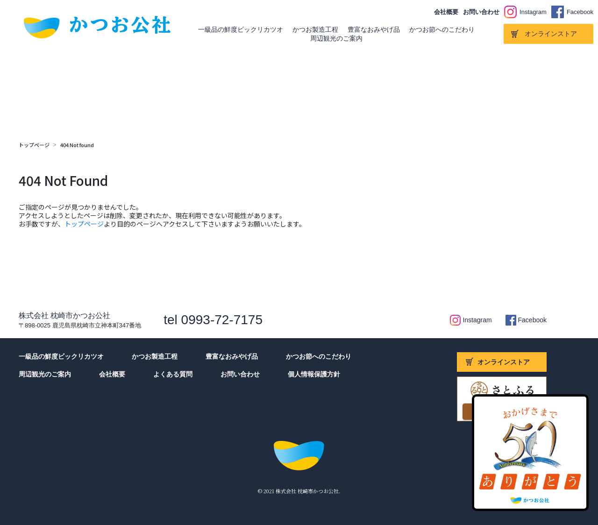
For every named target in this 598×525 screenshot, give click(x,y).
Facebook (580, 11)
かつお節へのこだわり (442, 29)
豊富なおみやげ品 (374, 29)
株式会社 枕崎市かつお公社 (64, 315)
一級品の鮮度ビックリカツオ (240, 29)
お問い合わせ (481, 11)
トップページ (34, 145)
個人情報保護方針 (314, 374)
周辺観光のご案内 (336, 38)
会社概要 (446, 11)
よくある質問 (172, 374)
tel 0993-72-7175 (213, 319)
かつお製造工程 (315, 29)
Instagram (533, 11)
